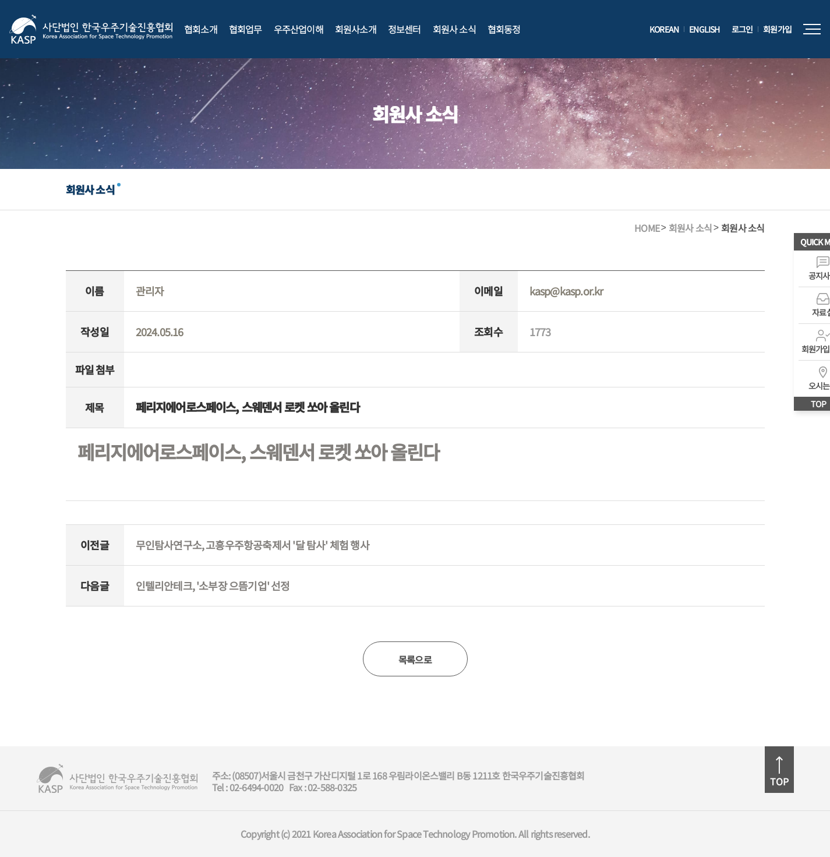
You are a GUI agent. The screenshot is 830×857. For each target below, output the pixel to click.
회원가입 (777, 29)
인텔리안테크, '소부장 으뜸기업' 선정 (213, 585)
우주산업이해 (298, 29)
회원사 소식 (454, 29)
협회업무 (245, 29)
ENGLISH (704, 29)
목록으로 (415, 659)
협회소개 (200, 29)
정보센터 (404, 29)
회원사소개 (355, 29)
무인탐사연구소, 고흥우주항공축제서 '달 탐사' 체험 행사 (252, 544)
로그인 (742, 29)
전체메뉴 (812, 29)
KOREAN (664, 29)
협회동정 (504, 29)
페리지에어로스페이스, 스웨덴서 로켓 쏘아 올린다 (258, 452)
